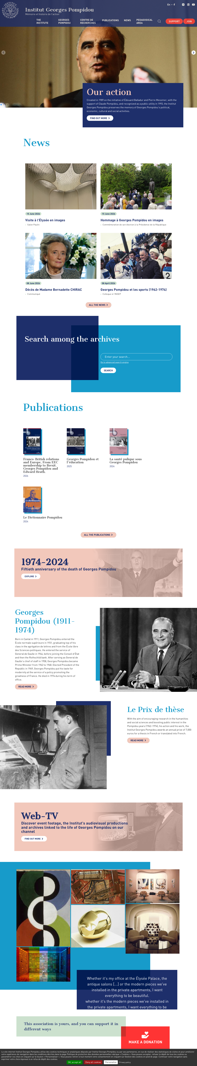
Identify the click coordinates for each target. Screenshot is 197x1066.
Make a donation (145, 1001)
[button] (1, 104)
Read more (25, 646)
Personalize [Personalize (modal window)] (110, 1062)
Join (189, 21)
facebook (174, 4)
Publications (110, 20)
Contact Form (90, 1045)
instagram (183, 4)
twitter (178, 4)
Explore (29, 535)
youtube (193, 4)
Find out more (99, 117)
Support (174, 21)
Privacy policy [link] (125, 1062)
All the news (97, 305)
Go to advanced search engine (115, 362)
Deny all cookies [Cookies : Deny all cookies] (93, 1062)
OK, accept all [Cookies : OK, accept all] (74, 1062)
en (169, 4)
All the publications (97, 494)
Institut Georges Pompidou (48, 10)
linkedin (188, 4)
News (127, 20)
